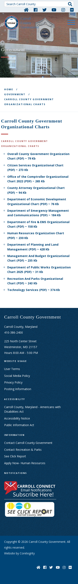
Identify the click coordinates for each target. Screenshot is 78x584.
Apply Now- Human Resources (24, 463)
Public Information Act (19, 425)
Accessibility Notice (17, 418)
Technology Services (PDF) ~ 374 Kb (33, 290)
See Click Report (15, 456)
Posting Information (17, 389)
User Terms (12, 369)
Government (14, 94)
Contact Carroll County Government (28, 443)
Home (8, 89)
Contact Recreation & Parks (23, 450)
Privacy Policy (13, 382)
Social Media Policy (17, 376)
